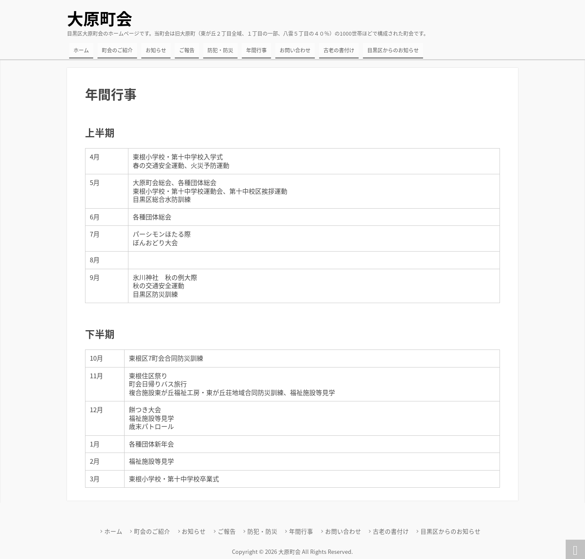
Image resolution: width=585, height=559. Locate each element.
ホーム (81, 50)
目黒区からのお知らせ (393, 50)
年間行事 (256, 50)
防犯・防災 (220, 50)
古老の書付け (338, 50)
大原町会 (99, 18)
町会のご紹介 (117, 50)
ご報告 (187, 50)
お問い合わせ (295, 50)
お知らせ (156, 50)
